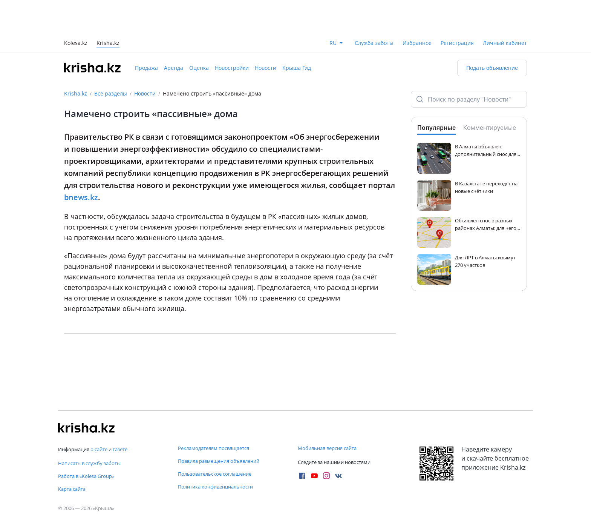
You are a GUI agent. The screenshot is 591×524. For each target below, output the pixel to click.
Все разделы (110, 93)
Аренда (173, 67)
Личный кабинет (505, 42)
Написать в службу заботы (89, 463)
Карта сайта (72, 488)
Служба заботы (374, 42)
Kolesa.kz (75, 43)
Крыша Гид (296, 67)
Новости (265, 67)
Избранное (417, 42)
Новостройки (232, 67)
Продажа (146, 67)
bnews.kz (81, 197)
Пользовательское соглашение (214, 473)
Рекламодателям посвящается (213, 448)
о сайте (98, 449)
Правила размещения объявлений (218, 461)
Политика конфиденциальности (215, 486)
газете (120, 449)
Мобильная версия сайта (327, 448)
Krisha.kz (75, 93)
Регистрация (457, 42)
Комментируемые (489, 127)
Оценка (199, 67)
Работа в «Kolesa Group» (86, 476)
